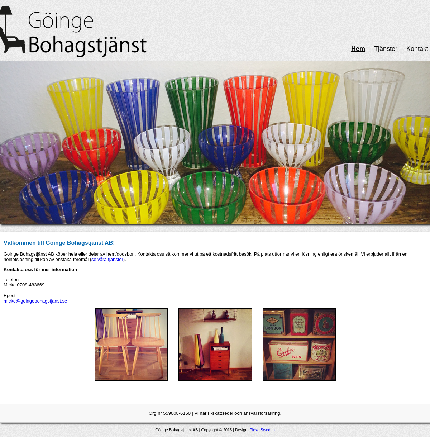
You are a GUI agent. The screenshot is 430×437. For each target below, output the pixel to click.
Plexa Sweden (261, 430)
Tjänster (385, 48)
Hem (358, 48)
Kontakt (417, 48)
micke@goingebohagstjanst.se (35, 301)
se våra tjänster (107, 259)
